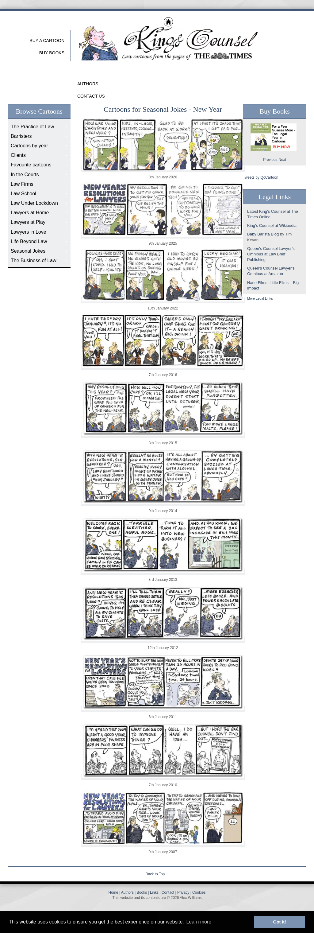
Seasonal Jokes (28, 251)
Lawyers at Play (28, 222)
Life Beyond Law (29, 241)
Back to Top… (157, 874)
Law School (23, 193)
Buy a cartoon (46, 40)
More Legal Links (260, 298)
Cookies (198, 892)
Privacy (183, 892)
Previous (270, 159)
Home (113, 892)
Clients (18, 155)
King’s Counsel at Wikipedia (272, 225)
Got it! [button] (279, 921)
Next (282, 159)
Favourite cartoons (31, 164)
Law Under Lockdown (34, 203)
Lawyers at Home (30, 212)
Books (142, 892)
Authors (127, 892)
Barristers (21, 136)
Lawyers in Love (28, 232)
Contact (168, 892)
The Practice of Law (32, 126)
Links (154, 892)
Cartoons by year (29, 145)
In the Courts (25, 174)
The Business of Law (33, 260)
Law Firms (22, 184)
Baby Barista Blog (263, 234)
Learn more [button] (198, 921)
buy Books (51, 52)
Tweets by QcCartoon (260, 177)
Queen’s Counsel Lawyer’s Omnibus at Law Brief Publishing (271, 254)
